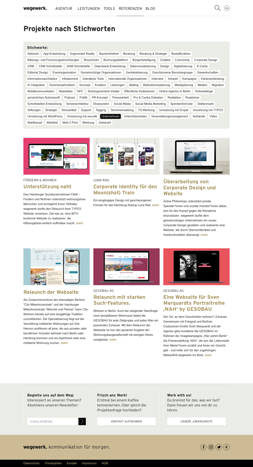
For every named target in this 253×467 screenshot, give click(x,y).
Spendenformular (181, 103)
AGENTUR (63, 8)
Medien (202, 85)
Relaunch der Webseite (50, 292)
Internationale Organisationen (127, 78)
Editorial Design (37, 72)
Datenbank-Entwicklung (109, 66)
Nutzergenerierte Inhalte (104, 91)
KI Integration (36, 85)
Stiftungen (34, 110)
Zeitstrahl (105, 122)
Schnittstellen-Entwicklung (44, 103)
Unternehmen (111, 116)
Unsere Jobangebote (196, 421)
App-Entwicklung (54, 53)
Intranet (173, 78)
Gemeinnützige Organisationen (101, 72)
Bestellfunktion (181, 53)
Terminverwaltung (121, 110)
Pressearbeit (120, 97)
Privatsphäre (53, 463)
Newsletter (66, 91)
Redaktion (174, 97)
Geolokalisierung (137, 72)
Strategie (51, 110)
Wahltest (52, 122)
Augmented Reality (82, 53)
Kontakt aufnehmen (126, 421)
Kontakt (72, 463)
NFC (80, 91)
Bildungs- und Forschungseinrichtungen (53, 60)
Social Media (122, 103)
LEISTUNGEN (91, 8)
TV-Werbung (146, 110)
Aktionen (33, 53)
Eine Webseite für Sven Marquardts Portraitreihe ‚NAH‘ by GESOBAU (194, 303)
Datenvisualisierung (143, 66)
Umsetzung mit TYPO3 (208, 110)
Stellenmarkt (205, 103)
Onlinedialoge (204, 91)
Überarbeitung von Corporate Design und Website (189, 187)
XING (229, 446)
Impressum (89, 463)
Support (86, 110)
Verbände (199, 116)
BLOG (163, 8)
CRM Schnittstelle (50, 66)
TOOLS (115, 8)
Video (213, 116)
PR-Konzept (100, 97)
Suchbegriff (217, 8)
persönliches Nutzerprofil (43, 97)
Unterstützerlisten (135, 116)
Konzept (85, 85)
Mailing (134, 85)
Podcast (69, 97)
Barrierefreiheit (109, 53)
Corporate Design (205, 60)
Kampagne (189, 78)
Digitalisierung (183, 66)
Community (182, 60)
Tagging (101, 110)
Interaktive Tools (93, 78)
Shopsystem (101, 103)
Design (164, 66)
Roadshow (192, 97)
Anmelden (82, 421)
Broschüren (91, 60)
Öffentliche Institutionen (139, 91)
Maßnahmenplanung (156, 85)
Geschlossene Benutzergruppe (172, 72)
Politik (83, 97)
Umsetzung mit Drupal (173, 110)
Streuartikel (69, 110)
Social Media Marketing (150, 103)
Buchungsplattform (115, 60)
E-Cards (202, 66)
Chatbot (165, 60)
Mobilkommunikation (40, 91)
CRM (30, 66)
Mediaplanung (184, 85)
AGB (105, 463)
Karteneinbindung (212, 78)
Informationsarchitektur (42, 78)
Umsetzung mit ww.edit (82, 116)
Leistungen (117, 85)
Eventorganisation (64, 72)
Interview (157, 78)
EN (227, 8)
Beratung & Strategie (153, 53)
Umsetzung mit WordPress (44, 116)
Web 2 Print (70, 122)
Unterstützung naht (47, 186)
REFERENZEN (139, 8)
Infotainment (70, 78)
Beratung (129, 53)
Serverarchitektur (77, 103)
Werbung (88, 122)
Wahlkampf (34, 122)
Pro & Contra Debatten (148, 97)
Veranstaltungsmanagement (169, 116)
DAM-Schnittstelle (78, 66)
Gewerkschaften (208, 72)
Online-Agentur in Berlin (174, 91)
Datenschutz (31, 463)
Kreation (100, 85)
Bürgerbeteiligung (144, 60)
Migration (218, 85)
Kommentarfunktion (62, 85)
